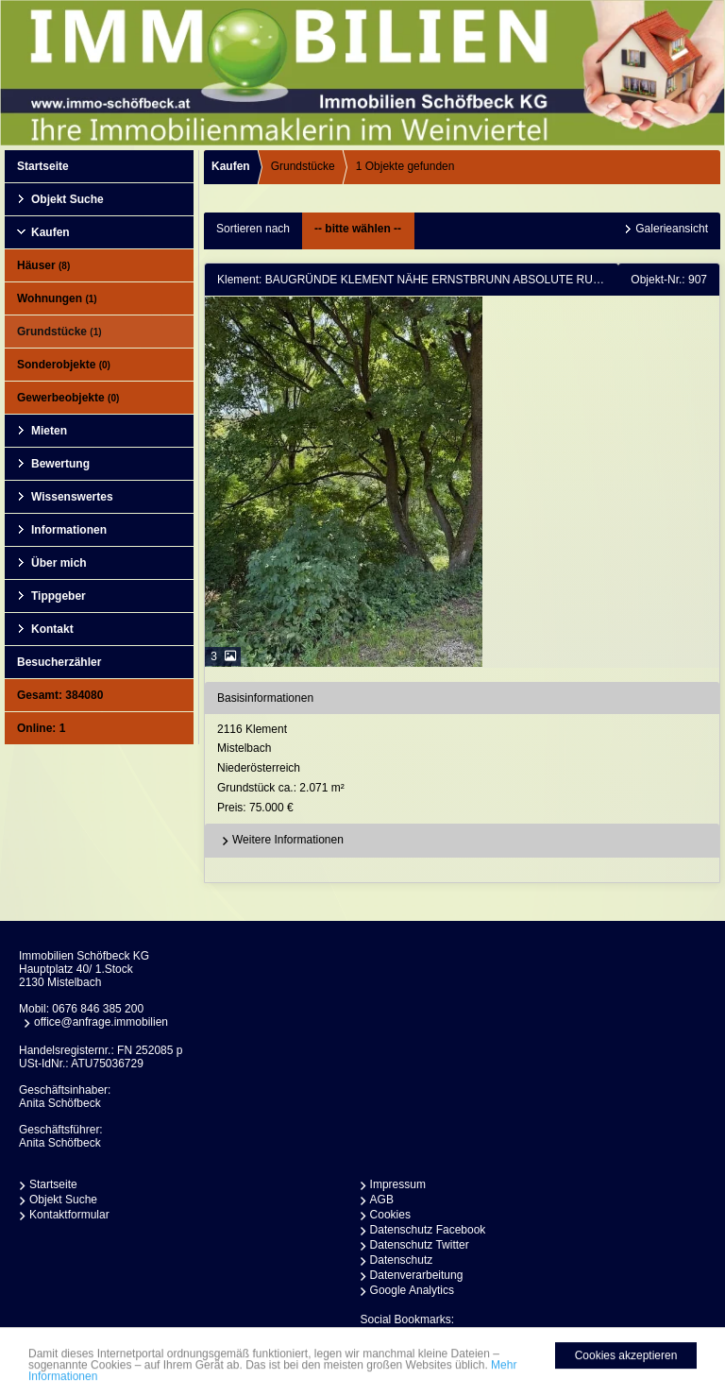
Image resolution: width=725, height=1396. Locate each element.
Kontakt (52, 629)
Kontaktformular (69, 1214)
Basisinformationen (265, 698)
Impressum (398, 1184)
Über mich (59, 563)
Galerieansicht (671, 228)
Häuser (43, 265)
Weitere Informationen (280, 840)
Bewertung (60, 463)
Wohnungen (57, 298)
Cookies (390, 1214)
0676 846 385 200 (97, 1008)
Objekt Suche (67, 199)
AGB (382, 1199)
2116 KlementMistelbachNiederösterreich (466, 770)
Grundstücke (59, 331)
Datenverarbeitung (417, 1275)
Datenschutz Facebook (428, 1229)
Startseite (43, 166)
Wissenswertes (72, 496)
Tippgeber (58, 596)
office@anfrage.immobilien (101, 1022)
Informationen (69, 529)
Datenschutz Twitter (419, 1244)
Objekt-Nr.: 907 (669, 279)
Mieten (49, 430)
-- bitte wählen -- (357, 228)
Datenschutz (401, 1260)
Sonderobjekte (63, 364)
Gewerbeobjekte (68, 397)
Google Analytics (412, 1290)
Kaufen (50, 232)
